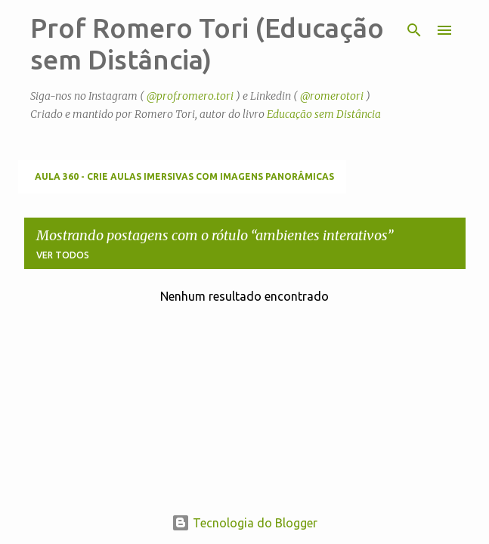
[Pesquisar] (414, 30)
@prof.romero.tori (190, 96)
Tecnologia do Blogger (244, 523)
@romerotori (332, 96)
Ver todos (62, 255)
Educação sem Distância (324, 114)
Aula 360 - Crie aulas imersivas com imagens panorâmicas (184, 176)
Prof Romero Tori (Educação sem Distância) (207, 43)
